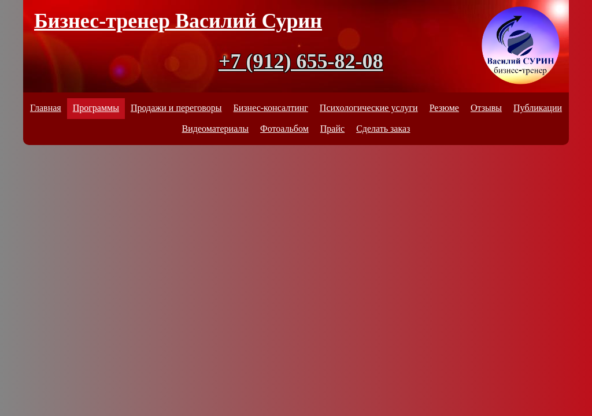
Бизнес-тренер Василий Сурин (178, 20)
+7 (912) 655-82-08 (301, 61)
